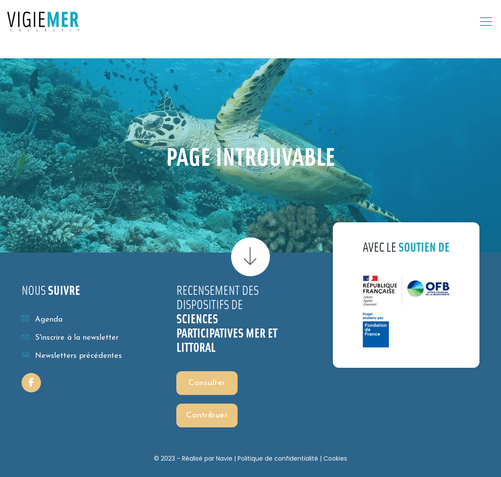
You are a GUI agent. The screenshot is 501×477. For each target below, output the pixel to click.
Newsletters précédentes (72, 355)
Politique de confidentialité (278, 458)
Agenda (42, 319)
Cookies (335, 458)
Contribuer (207, 415)
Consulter (206, 383)
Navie (224, 458)
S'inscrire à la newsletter (70, 337)
